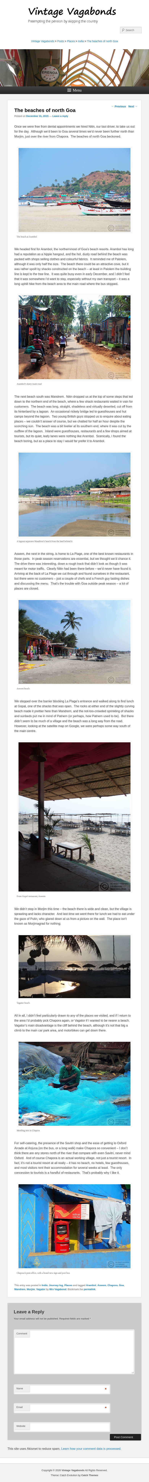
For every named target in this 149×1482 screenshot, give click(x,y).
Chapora (113, 1285)
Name (19, 1388)
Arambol (91, 1285)
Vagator (40, 1289)
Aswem (101, 1285)
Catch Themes (89, 1475)
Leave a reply (60, 116)
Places (71, 41)
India (81, 41)
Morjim (31, 1289)
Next (133, 106)
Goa (121, 1285)
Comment (21, 1333)
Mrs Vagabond (57, 1289)
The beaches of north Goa (102, 41)
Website (20, 1426)
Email (19, 1407)
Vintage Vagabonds (42, 41)
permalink (89, 1289)
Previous (118, 106)
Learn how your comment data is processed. (91, 1448)
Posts (60, 41)
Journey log (56, 1285)
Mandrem (19, 1289)
